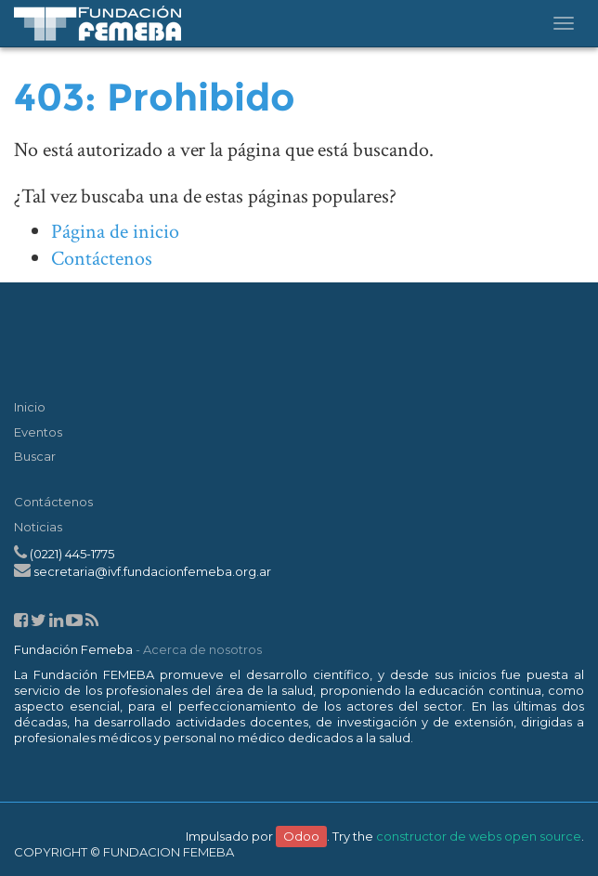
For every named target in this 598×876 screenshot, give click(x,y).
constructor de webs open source (478, 836)
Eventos (38, 432)
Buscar (35, 456)
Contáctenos (101, 258)
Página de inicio (115, 231)
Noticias (38, 526)
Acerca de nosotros (202, 649)
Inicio (30, 406)
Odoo (301, 836)
